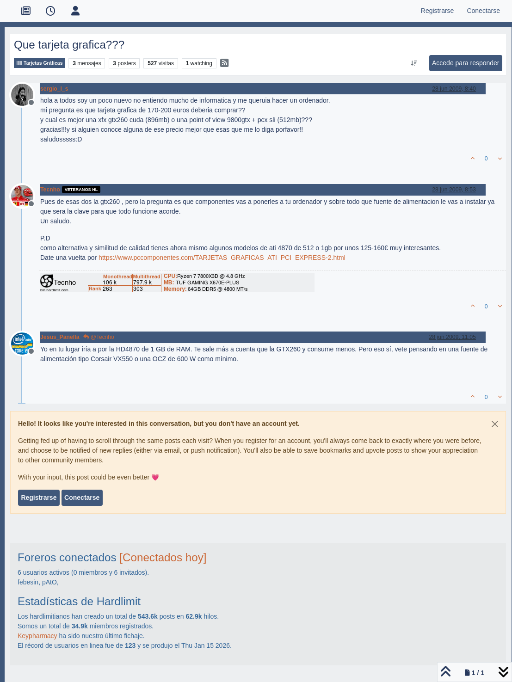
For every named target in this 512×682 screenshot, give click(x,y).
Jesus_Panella (59, 337)
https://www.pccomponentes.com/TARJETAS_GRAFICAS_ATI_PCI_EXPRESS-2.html (222, 257)
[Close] (495, 424)
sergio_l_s (54, 89)
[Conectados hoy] (162, 557)
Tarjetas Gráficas (39, 63)
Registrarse (38, 497)
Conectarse (81, 497)
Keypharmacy (37, 635)
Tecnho (50, 189)
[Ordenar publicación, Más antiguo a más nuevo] (413, 63)
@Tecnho (98, 337)
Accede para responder (466, 63)
